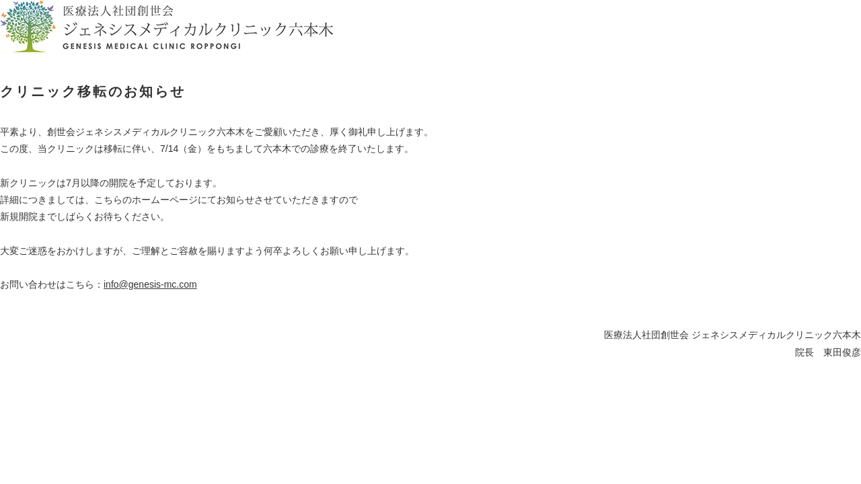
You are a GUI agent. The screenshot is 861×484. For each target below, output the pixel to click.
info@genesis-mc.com (150, 284)
